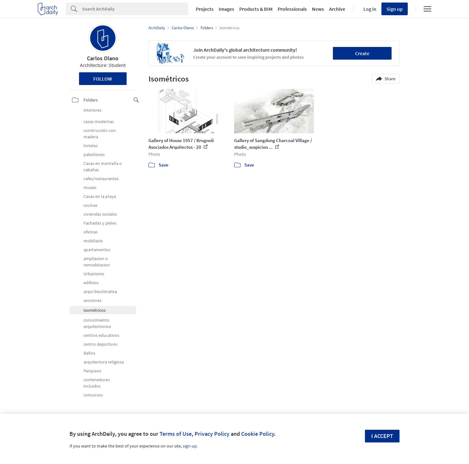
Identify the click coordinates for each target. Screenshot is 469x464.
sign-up (190, 446)
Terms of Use (176, 433)
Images (226, 8)
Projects (205, 8)
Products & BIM (256, 8)
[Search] (135, 9)
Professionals (292, 8)
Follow (102, 78)
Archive (337, 8)
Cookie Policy (257, 433)
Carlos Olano (102, 58)
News (318, 8)
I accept (382, 436)
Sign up (394, 9)
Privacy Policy (212, 433)
